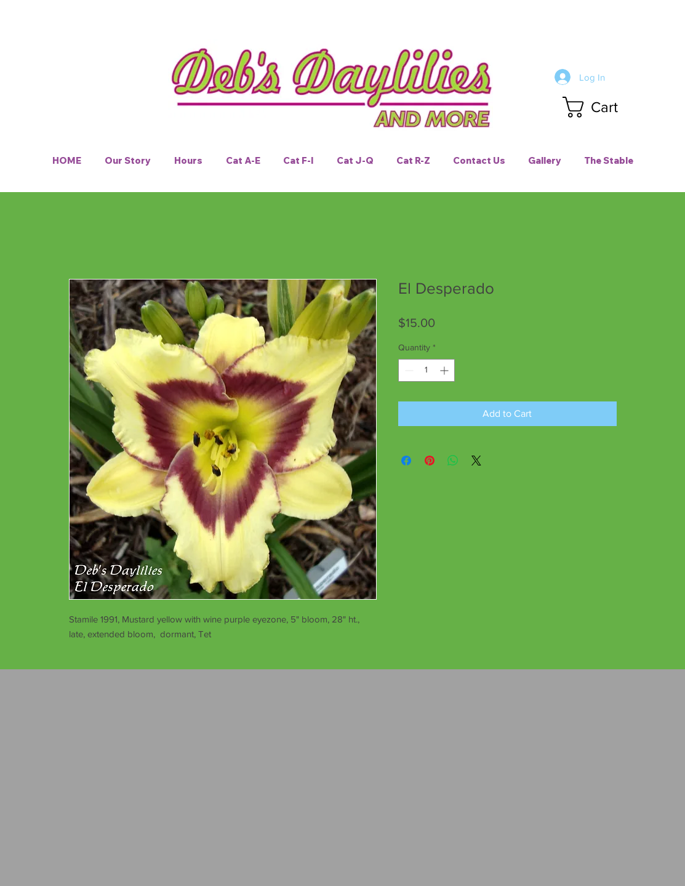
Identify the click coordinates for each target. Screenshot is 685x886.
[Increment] (445, 370)
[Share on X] (476, 460)
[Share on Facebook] (406, 460)
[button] (602, 107)
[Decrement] (407, 370)
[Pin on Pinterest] (429, 460)
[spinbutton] (426, 370)
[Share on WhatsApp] (453, 460)
